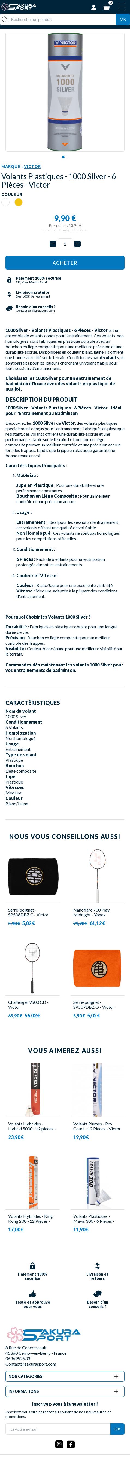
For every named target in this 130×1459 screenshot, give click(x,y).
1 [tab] (63, 157)
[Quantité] (65, 243)
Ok (123, 19)
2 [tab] (67, 157)
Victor (32, 166)
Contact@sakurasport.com (30, 1363)
